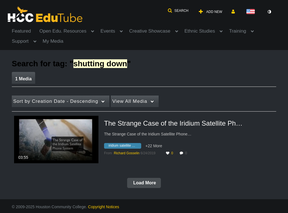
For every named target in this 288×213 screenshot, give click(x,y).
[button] (178, 11)
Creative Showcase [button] (149, 31)
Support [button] (20, 41)
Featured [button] (21, 31)
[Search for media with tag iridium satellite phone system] (124, 146)
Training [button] (237, 31)
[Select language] (252, 12)
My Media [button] (53, 41)
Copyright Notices (103, 207)
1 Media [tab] (23, 78)
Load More (144, 182)
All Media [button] (129, 101)
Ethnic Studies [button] (199, 31)
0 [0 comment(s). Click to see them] (187, 153)
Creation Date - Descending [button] (55, 101)
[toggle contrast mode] (269, 12)
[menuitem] (25, 31)
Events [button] (107, 31)
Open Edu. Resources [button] (62, 31)
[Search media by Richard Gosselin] (127, 153)
